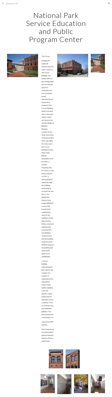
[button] (3, 3)
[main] (56, 27)
